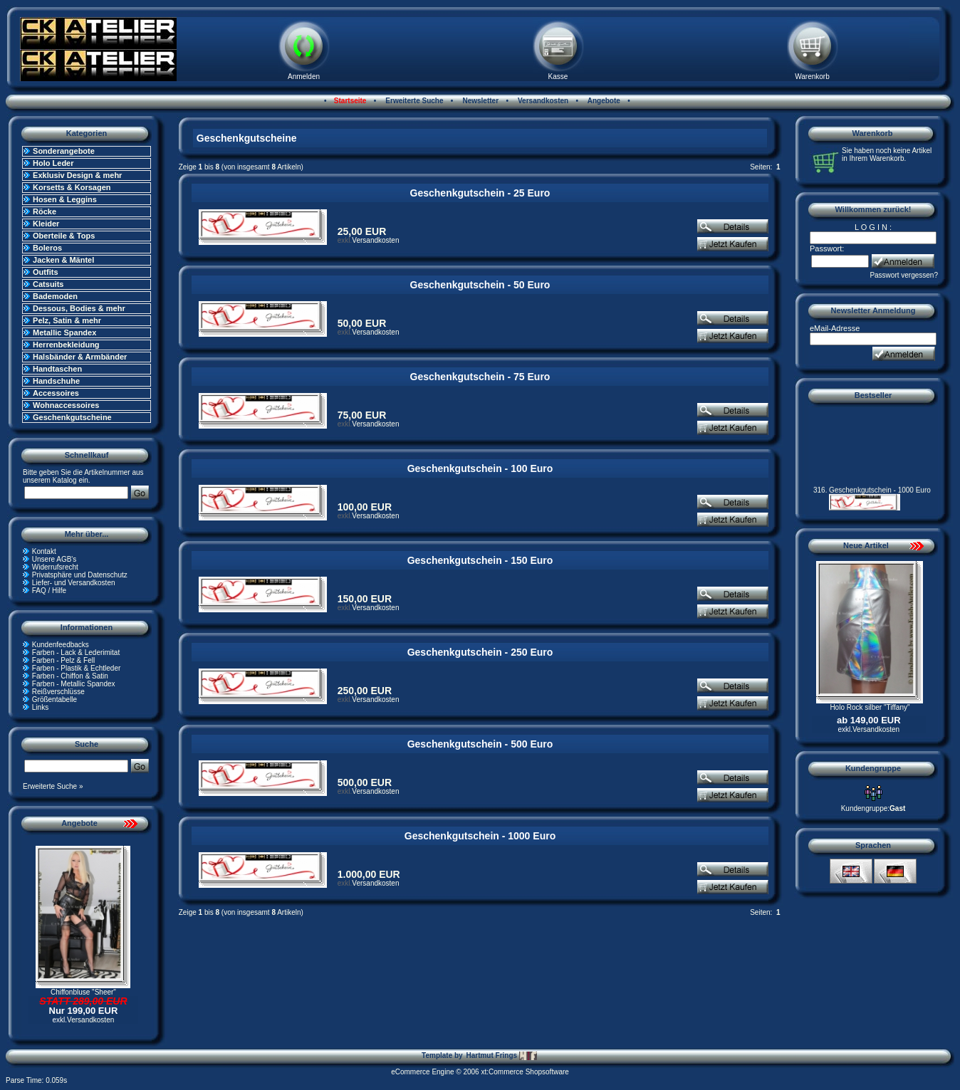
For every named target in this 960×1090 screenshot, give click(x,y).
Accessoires (56, 393)
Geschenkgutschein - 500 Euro (480, 744)
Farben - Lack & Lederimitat (76, 652)
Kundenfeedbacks (60, 645)
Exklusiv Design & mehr (77, 175)
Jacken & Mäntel (63, 260)
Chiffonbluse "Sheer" (83, 992)
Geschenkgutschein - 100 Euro (480, 468)
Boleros (47, 247)
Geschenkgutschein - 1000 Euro (480, 836)
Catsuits (48, 284)
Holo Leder (53, 163)
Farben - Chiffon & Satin (70, 676)
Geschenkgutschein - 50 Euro (480, 284)
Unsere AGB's (54, 559)
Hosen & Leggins (65, 199)
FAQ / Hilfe (49, 590)
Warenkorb (812, 76)
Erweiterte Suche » (53, 786)
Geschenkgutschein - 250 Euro (480, 652)
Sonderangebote (64, 151)
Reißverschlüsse (58, 692)
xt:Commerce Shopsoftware (524, 1072)
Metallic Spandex (64, 332)
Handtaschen (57, 369)
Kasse (558, 76)
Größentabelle (54, 699)
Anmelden (304, 76)
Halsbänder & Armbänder (80, 356)
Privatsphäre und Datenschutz (79, 575)
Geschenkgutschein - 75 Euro (480, 376)
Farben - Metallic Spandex (73, 684)
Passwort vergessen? (904, 275)
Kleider (46, 223)
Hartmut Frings (501, 1056)
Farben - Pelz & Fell (63, 660)
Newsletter (480, 101)
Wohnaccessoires (66, 405)
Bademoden (55, 296)
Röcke (44, 211)
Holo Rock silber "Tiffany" (869, 707)
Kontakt (44, 551)
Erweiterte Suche (414, 101)
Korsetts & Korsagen (71, 187)
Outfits (45, 272)
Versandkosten (542, 101)
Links (40, 707)
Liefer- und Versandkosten (73, 583)
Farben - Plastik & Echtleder (76, 668)
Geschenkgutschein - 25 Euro (480, 193)
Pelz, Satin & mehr (67, 320)
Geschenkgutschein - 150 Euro (480, 560)
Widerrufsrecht (55, 567)
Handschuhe (56, 381)
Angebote (602, 101)
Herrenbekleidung (66, 344)
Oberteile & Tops (64, 235)
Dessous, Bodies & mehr (79, 308)
